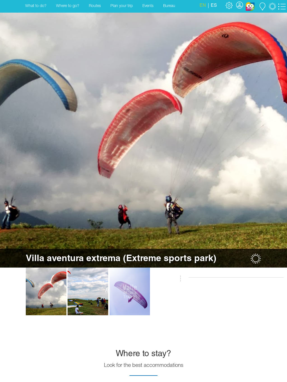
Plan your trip (121, 6)
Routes (95, 6)
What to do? (36, 6)
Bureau (169, 6)
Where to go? (67, 6)
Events (148, 6)
